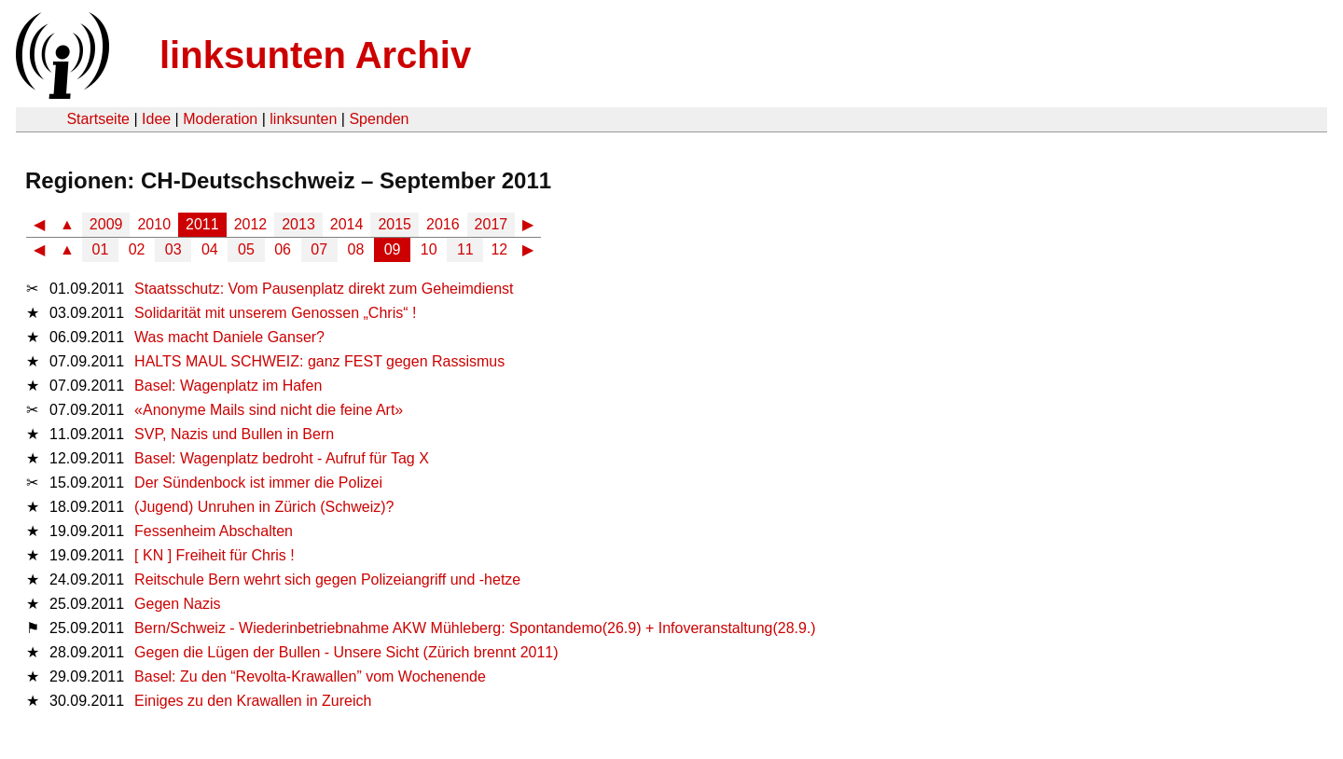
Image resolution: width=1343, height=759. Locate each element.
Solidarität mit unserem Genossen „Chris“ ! (275, 313)
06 (282, 249)
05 (246, 249)
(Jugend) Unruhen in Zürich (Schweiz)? (264, 507)
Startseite (98, 119)
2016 (443, 224)
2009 (106, 224)
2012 (251, 224)
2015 (394, 224)
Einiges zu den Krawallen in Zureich (252, 701)
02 (137, 249)
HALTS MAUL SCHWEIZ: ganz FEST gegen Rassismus (319, 361)
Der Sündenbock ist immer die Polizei (258, 482)
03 (173, 249)
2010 (154, 224)
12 (499, 249)
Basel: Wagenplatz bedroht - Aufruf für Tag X (281, 458)
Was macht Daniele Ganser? (229, 337)
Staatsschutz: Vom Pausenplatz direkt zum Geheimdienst (323, 289)
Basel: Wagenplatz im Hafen (228, 385)
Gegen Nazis (177, 604)
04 (209, 249)
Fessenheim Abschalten (213, 531)
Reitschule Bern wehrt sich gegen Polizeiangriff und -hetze (327, 579)
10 (429, 249)
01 (100, 249)
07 (319, 249)
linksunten (303, 119)
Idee (156, 119)
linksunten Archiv (315, 55)
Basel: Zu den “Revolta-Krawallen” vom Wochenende (310, 676)
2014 (347, 224)
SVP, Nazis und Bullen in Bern (234, 434)
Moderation (220, 119)
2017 (491, 224)
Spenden (378, 119)
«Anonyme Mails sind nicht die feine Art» (268, 410)
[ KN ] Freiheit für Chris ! (214, 555)
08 (356, 249)
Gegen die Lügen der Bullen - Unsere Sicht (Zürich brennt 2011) (346, 652)
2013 (298, 224)
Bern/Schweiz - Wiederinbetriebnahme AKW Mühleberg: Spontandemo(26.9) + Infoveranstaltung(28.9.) (475, 628)
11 (465, 249)
